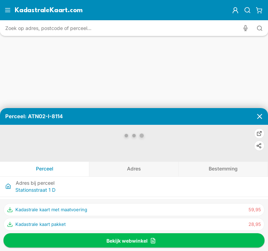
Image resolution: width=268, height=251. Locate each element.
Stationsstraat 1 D (35, 190)
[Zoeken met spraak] (247, 28)
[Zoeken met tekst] (259, 28)
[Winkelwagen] (259, 10)
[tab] (44, 169)
